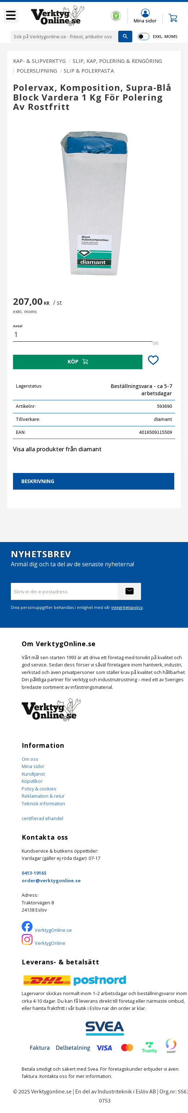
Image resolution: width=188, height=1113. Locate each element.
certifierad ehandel (42, 818)
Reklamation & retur (43, 796)
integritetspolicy (127, 607)
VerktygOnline (50, 943)
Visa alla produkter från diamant (57, 449)
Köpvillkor (32, 781)
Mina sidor (33, 766)
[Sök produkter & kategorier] (64, 36)
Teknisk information (43, 803)
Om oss (30, 759)
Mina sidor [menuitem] (145, 20)
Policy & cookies (39, 788)
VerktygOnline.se (53, 930)
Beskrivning (37, 481)
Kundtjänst (33, 774)
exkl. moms (165, 36)
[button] (11, 16)
